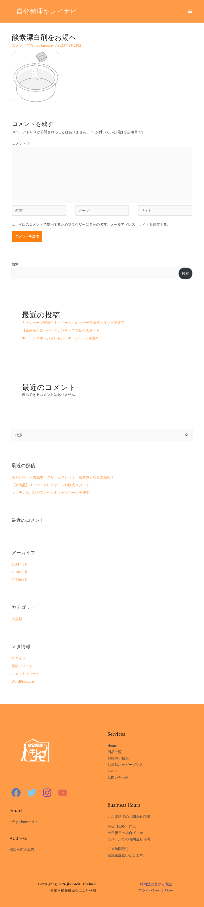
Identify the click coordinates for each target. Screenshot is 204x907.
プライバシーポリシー (156, 890)
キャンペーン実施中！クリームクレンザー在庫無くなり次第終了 (73, 322)
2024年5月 (20, 572)
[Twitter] (31, 792)
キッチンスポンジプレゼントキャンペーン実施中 (61, 338)
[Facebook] (16, 792)
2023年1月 (20, 580)
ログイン (19, 658)
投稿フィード (22, 666)
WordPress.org (23, 681)
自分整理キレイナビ (48, 11)
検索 (15, 264)
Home (112, 745)
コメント (21, 143)
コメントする (22, 45)
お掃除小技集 (118, 758)
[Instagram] (47, 792)
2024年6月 (20, 564)
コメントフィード (26, 673)
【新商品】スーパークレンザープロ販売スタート (61, 330)
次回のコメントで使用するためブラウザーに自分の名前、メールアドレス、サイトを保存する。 (94, 224)
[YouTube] (62, 792)
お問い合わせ (118, 777)
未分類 (17, 619)
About (112, 771)
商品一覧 (115, 752)
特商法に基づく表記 (156, 884)
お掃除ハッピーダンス (125, 764)
